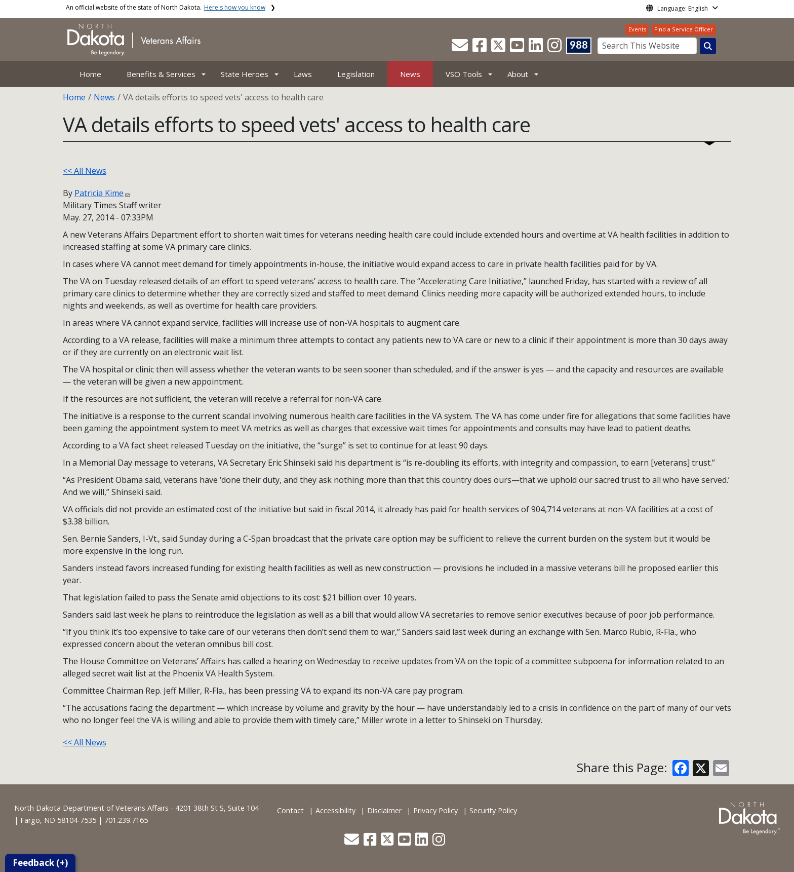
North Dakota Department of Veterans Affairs (91, 808)
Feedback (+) (40, 862)
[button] (461, 48)
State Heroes (244, 74)
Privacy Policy (435, 810)
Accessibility (335, 810)
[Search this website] (708, 46)
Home (90, 74)
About (517, 74)
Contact (290, 810)
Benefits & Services (161, 74)
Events (637, 29)
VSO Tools (464, 74)
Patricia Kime (99, 193)
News (410, 74)
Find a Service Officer (683, 29)
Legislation (356, 74)
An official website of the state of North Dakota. (165, 7)
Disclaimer (384, 810)
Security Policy (493, 810)
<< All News (84, 170)
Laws (303, 74)
